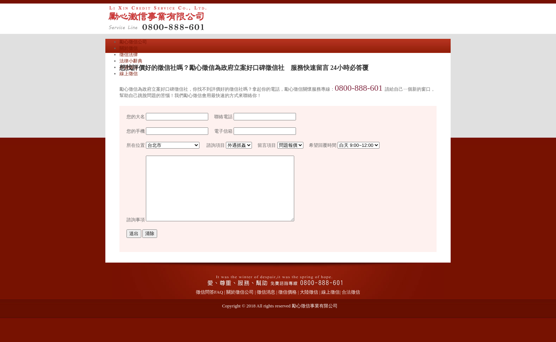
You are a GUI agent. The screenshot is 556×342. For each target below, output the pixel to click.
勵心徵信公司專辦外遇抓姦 (175, 18)
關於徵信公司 (240, 304)
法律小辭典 (130, 61)
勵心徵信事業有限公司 (315, 318)
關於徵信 (128, 48)
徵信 (355, 304)
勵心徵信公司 (133, 41)
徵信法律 (128, 54)
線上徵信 (128, 73)
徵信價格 (287, 304)
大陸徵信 (309, 304)
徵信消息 (266, 304)
